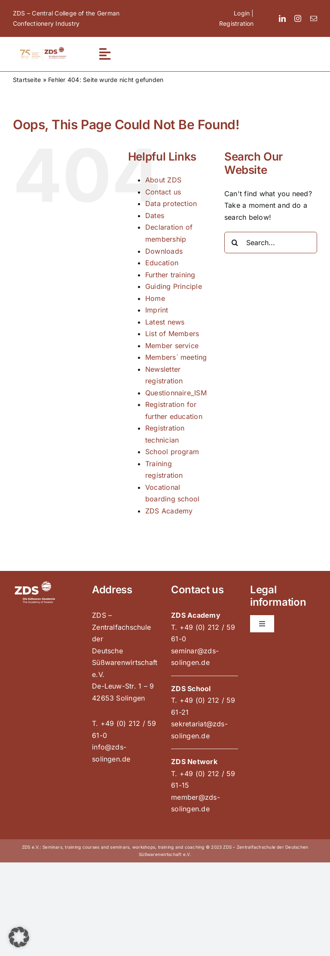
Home (155, 298)
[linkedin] (282, 18)
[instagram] (297, 18)
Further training (170, 274)
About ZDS (163, 180)
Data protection (171, 203)
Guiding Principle (173, 286)
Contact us (163, 192)
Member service (172, 345)
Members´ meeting (176, 357)
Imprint (156, 310)
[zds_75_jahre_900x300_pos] (43, 49)
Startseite (27, 79)
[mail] (313, 18)
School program (172, 451)
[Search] (235, 242)
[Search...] (270, 242)
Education (161, 262)
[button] (19, 937)
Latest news (165, 322)
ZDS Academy (169, 511)
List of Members (172, 333)
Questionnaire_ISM (176, 392)
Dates (154, 215)
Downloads (164, 251)
